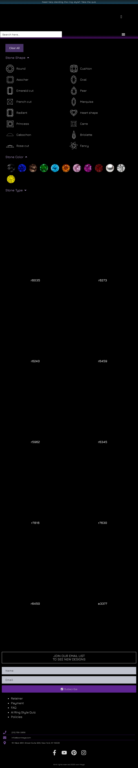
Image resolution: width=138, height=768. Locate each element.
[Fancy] (79, 145)
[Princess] (17, 123)
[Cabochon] (18, 134)
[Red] (98, 167)
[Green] (43, 167)
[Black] (10, 167)
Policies (16, 717)
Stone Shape (17, 58)
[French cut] (18, 101)
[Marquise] (81, 101)
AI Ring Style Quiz (23, 712)
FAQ (13, 707)
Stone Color (16, 157)
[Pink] (76, 167)
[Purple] (87, 167)
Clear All (14, 48)
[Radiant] (16, 112)
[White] (120, 167)
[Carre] (78, 123)
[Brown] (32, 167)
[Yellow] (10, 178)
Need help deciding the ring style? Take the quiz (69, 2)
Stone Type (15, 190)
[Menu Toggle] (123, 34)
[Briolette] (80, 134)
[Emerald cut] (19, 90)
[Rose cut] (17, 145)
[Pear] (78, 90)
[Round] (15, 68)
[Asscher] (16, 79)
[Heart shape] (83, 112)
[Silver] (109, 167)
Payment (17, 703)
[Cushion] (80, 68)
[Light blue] (54, 167)
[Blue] (21, 167)
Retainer (17, 698)
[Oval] (78, 79)
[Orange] (65, 167)
